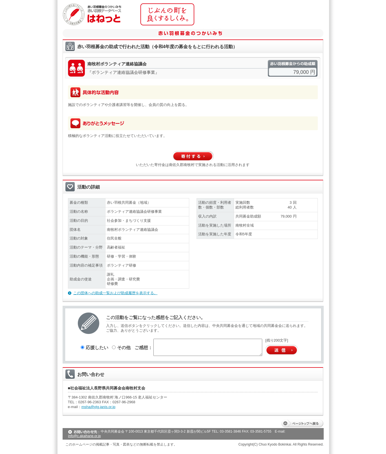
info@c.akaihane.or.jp (84, 436)
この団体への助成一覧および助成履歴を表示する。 (115, 293)
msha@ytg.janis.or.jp (98, 407)
